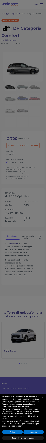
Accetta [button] (33, 432)
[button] (43, 398)
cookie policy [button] (24, 406)
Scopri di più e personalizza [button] (23, 438)
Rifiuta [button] (12, 432)
